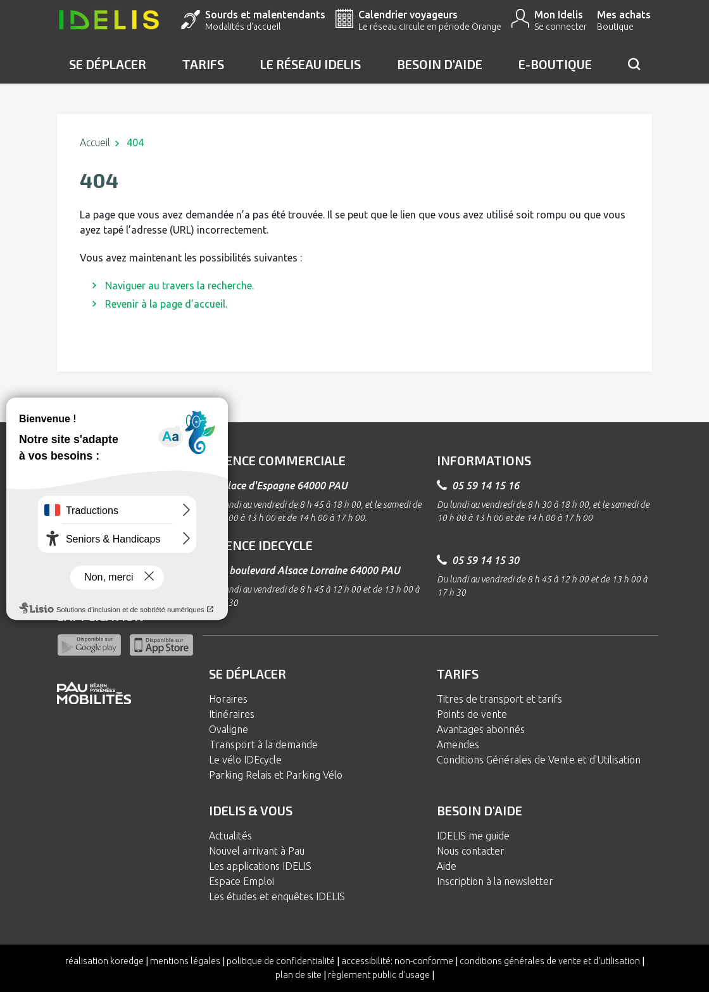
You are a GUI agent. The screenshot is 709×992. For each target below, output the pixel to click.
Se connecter (560, 27)
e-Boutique (555, 64)
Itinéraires (231, 714)
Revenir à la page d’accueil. (166, 304)
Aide (446, 866)
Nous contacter (471, 851)
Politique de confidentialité (281, 961)
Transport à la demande (263, 744)
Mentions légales (185, 961)
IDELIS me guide (473, 835)
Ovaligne (228, 729)
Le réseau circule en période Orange (429, 27)
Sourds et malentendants (265, 14)
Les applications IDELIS (260, 866)
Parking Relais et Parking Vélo (275, 775)
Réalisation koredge (104, 961)
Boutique (615, 27)
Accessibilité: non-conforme (397, 961)
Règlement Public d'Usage (379, 975)
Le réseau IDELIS (310, 64)
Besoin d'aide (439, 64)
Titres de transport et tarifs (499, 699)
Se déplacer (107, 64)
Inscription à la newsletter (495, 881)
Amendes (458, 744)
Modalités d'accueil (242, 27)
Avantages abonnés (481, 729)
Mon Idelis (558, 14)
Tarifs (203, 64)
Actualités (230, 835)
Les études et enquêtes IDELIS (277, 896)
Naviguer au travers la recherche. (179, 285)
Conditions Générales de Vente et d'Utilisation (539, 759)
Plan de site (298, 975)
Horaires (228, 699)
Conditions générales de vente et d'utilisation (550, 961)
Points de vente (472, 714)
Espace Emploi (241, 881)
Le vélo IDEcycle (245, 759)
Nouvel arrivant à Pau (256, 851)
